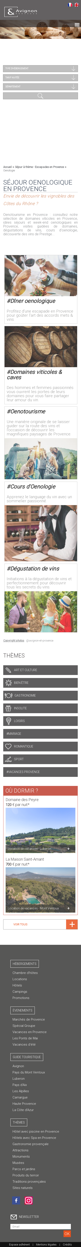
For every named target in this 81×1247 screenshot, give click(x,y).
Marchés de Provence (29, 1019)
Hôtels (17, 985)
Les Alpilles (21, 1091)
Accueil (7, 167)
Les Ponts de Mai (25, 1038)
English (76, 4)
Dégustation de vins (34, 567)
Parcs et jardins (24, 1169)
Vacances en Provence (30, 1032)
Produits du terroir (26, 1175)
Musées (18, 1163)
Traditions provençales (29, 1182)
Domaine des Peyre (22, 798)
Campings (20, 992)
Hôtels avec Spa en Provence (34, 1138)
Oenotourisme (27, 410)
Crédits (67, 1244)
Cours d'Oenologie (32, 485)
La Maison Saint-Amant (25, 857)
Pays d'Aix (20, 1085)
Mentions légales (46, 1244)
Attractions (21, 1150)
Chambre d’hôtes (25, 973)
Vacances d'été (24, 1044)
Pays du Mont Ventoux (29, 1072)
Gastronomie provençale (31, 1144)
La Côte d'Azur (23, 1110)
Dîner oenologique (32, 299)
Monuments (21, 1156)
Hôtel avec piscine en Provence (36, 1131)
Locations (20, 979)
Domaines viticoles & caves (34, 373)
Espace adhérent (19, 1244)
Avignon (18, 1066)
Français (70, 4)
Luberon (19, 1079)
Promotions (21, 998)
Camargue (20, 1097)
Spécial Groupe (24, 1026)
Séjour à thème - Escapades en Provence (39, 167)
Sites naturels (23, 1188)
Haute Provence (24, 1104)
